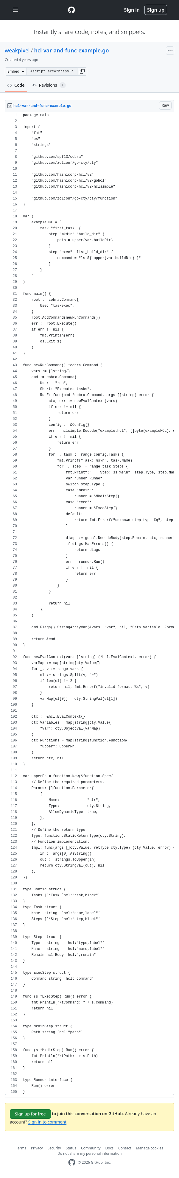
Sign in (132, 10)
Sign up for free (30, 1114)
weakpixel (17, 50)
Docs (109, 1148)
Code (16, 85)
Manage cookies (149, 1148)
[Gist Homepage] (71, 9)
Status (71, 1148)
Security (54, 1148)
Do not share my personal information (89, 1153)
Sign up (155, 10)
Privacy (37, 1148)
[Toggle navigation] (15, 10)
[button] (82, 71)
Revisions (49, 85)
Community (91, 1148)
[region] (89, 603)
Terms (21, 1148)
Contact (124, 1148)
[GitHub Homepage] (71, 1162)
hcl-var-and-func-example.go (71, 50)
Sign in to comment (47, 1122)
